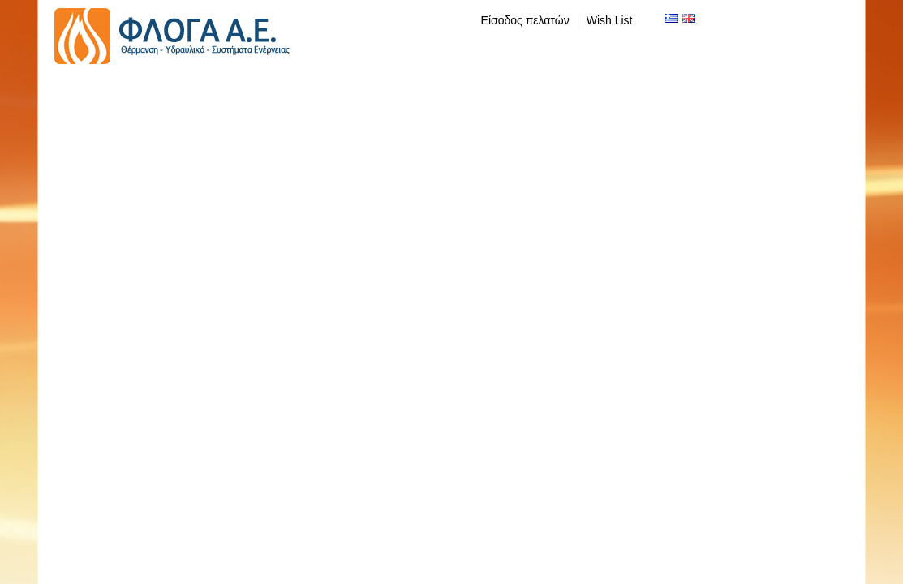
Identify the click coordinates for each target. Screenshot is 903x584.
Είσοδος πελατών (525, 20)
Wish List (610, 20)
